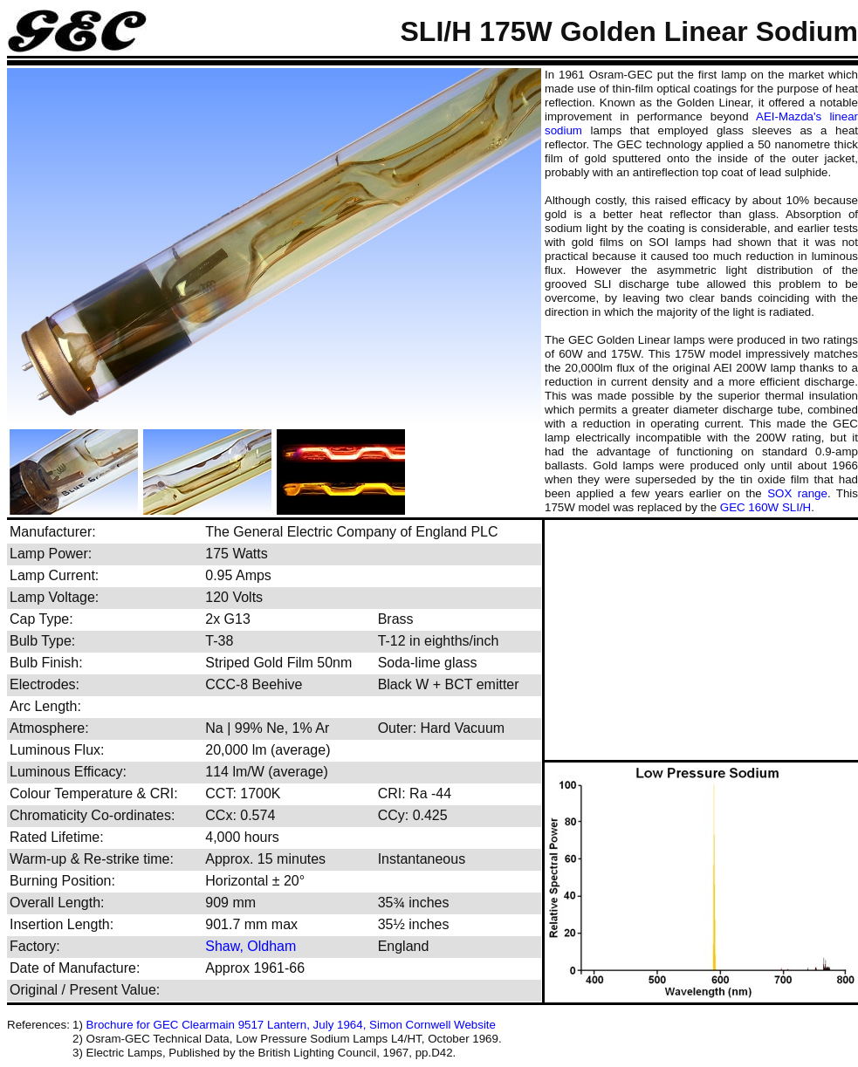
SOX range (797, 493)
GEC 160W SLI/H (765, 507)
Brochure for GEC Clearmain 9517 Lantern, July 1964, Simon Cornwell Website (291, 1024)
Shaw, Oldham (250, 946)
